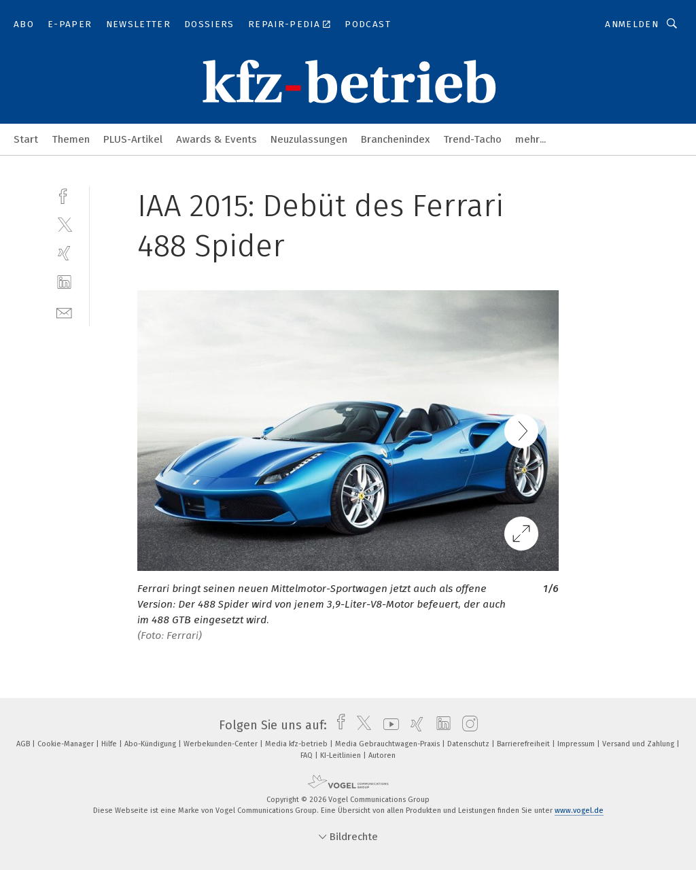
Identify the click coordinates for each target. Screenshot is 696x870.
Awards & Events (216, 139)
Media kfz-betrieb (297, 744)
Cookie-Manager (66, 744)
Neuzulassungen (309, 139)
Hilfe (110, 744)
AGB (24, 744)
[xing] (64, 253)
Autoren (382, 755)
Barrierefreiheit (524, 744)
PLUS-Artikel (132, 139)
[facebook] (64, 194)
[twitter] (64, 223)
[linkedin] (64, 282)
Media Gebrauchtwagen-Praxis (388, 744)
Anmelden (632, 24)
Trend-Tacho (472, 139)
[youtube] (388, 725)
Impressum (577, 744)
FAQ (307, 755)
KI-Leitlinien (341, 755)
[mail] (64, 311)
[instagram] (466, 725)
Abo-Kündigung (151, 744)
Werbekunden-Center (222, 744)
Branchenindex (395, 139)
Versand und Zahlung (639, 744)
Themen (71, 139)
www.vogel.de (579, 810)
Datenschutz (469, 744)
